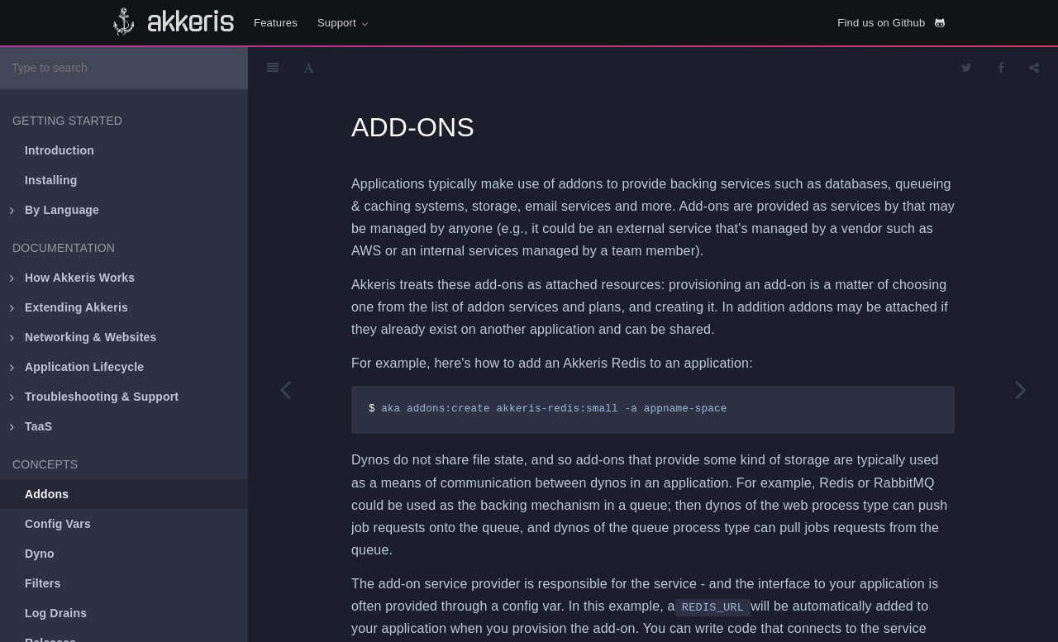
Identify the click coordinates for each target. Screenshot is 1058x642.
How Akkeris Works (72, 277)
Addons (47, 494)
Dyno (40, 553)
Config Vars (58, 523)
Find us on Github (891, 23)
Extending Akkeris (69, 307)
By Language (54, 209)
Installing (51, 180)
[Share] (1034, 67)
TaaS (31, 426)
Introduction (59, 150)
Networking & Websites (83, 337)
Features (276, 23)
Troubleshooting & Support (94, 396)
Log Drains (56, 613)
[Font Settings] (308, 67)
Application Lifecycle (77, 366)
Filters (42, 583)
